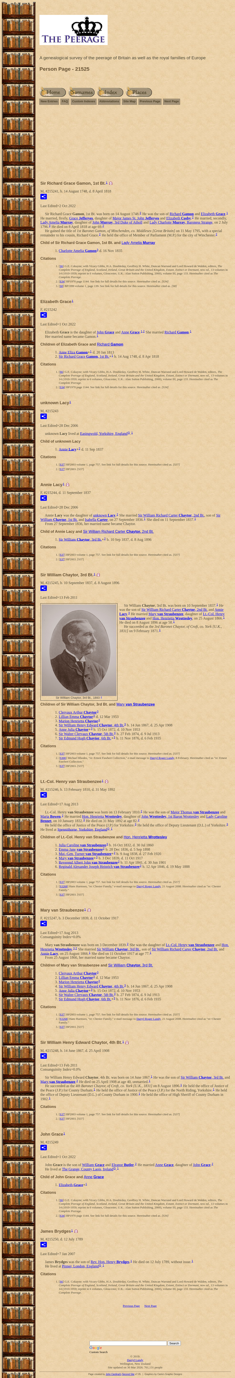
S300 (63, 758)
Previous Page (150, 101)
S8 (61, 286)
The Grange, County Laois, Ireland (87, 1169)
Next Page (171, 101)
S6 (61, 266)
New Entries (49, 101)
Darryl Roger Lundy (162, 758)
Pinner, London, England (80, 1266)
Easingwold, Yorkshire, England (104, 434)
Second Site (128, 1374)
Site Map (129, 101)
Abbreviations (109, 101)
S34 (62, 281)
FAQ (65, 101)
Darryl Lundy (135, 1360)
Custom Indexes (83, 101)
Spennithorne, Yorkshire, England (82, 829)
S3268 (63, 886)
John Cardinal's (113, 1374)
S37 (62, 464)
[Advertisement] (135, 145)
